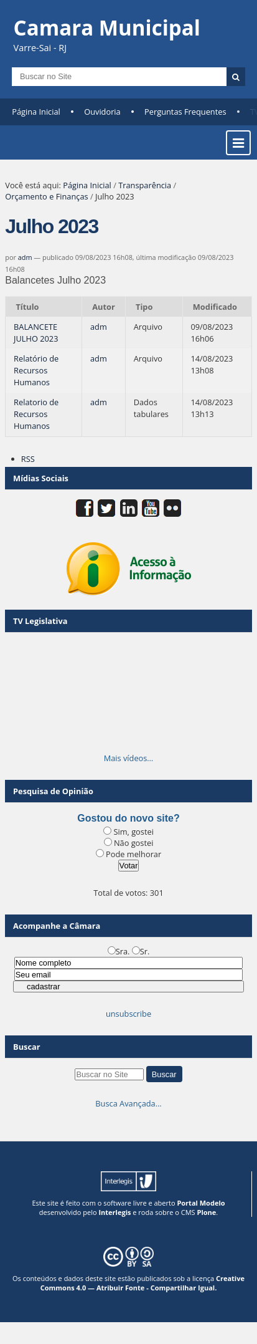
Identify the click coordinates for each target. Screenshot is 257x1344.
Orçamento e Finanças (46, 196)
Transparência (144, 185)
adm (25, 257)
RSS (28, 458)
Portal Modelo (201, 1202)
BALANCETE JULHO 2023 (36, 332)
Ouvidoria (102, 111)
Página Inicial (36, 111)
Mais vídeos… (129, 758)
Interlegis (114, 1212)
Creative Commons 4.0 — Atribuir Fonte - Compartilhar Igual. (142, 1283)
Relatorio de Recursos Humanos (36, 413)
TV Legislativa (40, 620)
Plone (206, 1212)
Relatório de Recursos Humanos (36, 370)
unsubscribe (128, 1013)
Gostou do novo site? (128, 818)
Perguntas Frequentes (185, 111)
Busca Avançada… (128, 1103)
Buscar (26, 1046)
